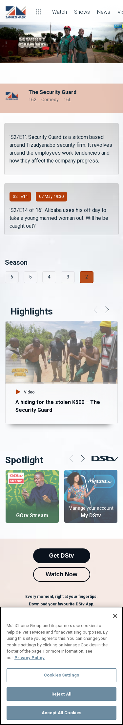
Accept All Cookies (61, 712)
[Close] (115, 616)
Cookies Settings (61, 675)
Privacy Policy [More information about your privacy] (29, 657)
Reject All (61, 694)
